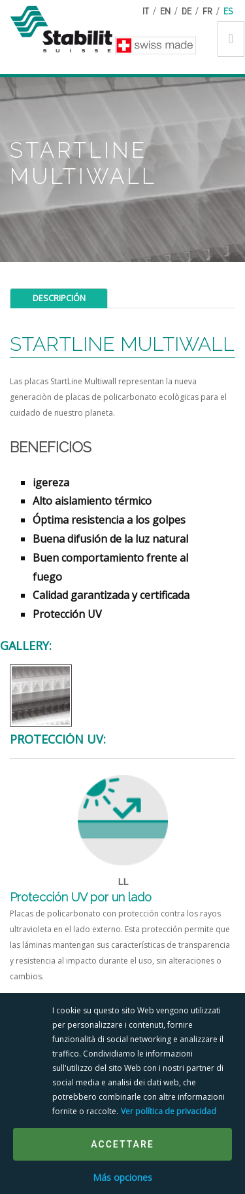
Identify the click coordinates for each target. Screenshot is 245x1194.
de (186, 10)
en (165, 10)
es (228, 10)
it (145, 10)
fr (207, 10)
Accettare (122, 1144)
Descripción (59, 298)
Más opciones (122, 1177)
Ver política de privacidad (168, 1111)
